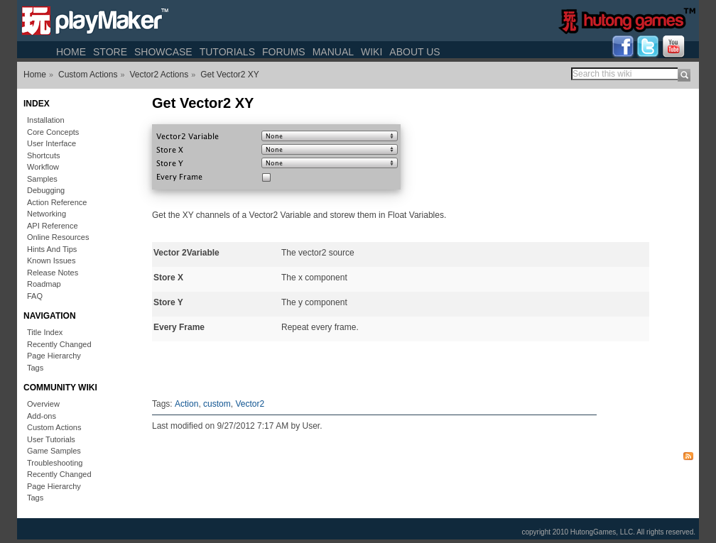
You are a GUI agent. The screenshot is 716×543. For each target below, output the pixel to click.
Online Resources (58, 237)
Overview (43, 404)
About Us (414, 51)
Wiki (371, 51)
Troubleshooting (54, 463)
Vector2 (249, 404)
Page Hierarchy (54, 355)
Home (71, 51)
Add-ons (41, 416)
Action (186, 404)
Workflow (43, 167)
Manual (333, 51)
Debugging (46, 190)
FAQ (35, 296)
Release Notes (52, 272)
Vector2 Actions (158, 74)
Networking (46, 213)
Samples (42, 179)
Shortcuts (43, 155)
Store (110, 51)
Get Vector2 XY (229, 74)
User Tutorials (51, 439)
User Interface (51, 143)
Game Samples (54, 450)
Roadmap (44, 284)
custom (217, 404)
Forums (283, 51)
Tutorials (227, 51)
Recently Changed (59, 344)
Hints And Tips (52, 249)
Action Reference (57, 202)
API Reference (52, 225)
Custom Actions (87, 74)
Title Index (45, 332)
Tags (35, 367)
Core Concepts (53, 132)
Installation (46, 120)
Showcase (163, 51)
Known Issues (51, 260)
